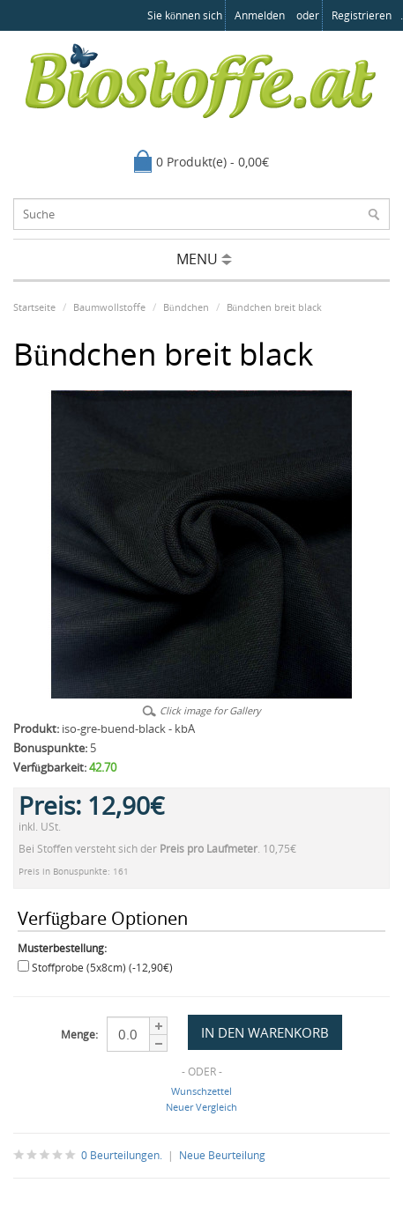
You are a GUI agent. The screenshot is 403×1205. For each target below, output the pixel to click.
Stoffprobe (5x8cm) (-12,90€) (102, 967)
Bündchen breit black (275, 307)
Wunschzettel (201, 1091)
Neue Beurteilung (222, 1155)
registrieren (362, 15)
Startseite (34, 307)
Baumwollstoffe (109, 307)
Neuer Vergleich (201, 1106)
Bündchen (186, 307)
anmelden (260, 15)
